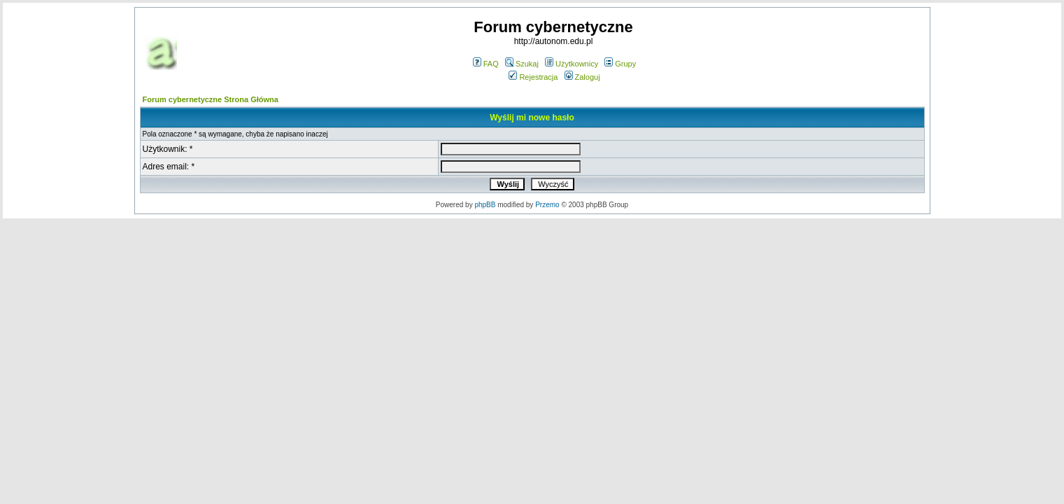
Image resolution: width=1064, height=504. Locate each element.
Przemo (547, 205)
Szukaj (522, 63)
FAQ (486, 63)
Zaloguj (582, 77)
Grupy (620, 63)
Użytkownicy (571, 63)
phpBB (484, 205)
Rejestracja (533, 77)
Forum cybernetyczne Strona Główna (210, 99)
